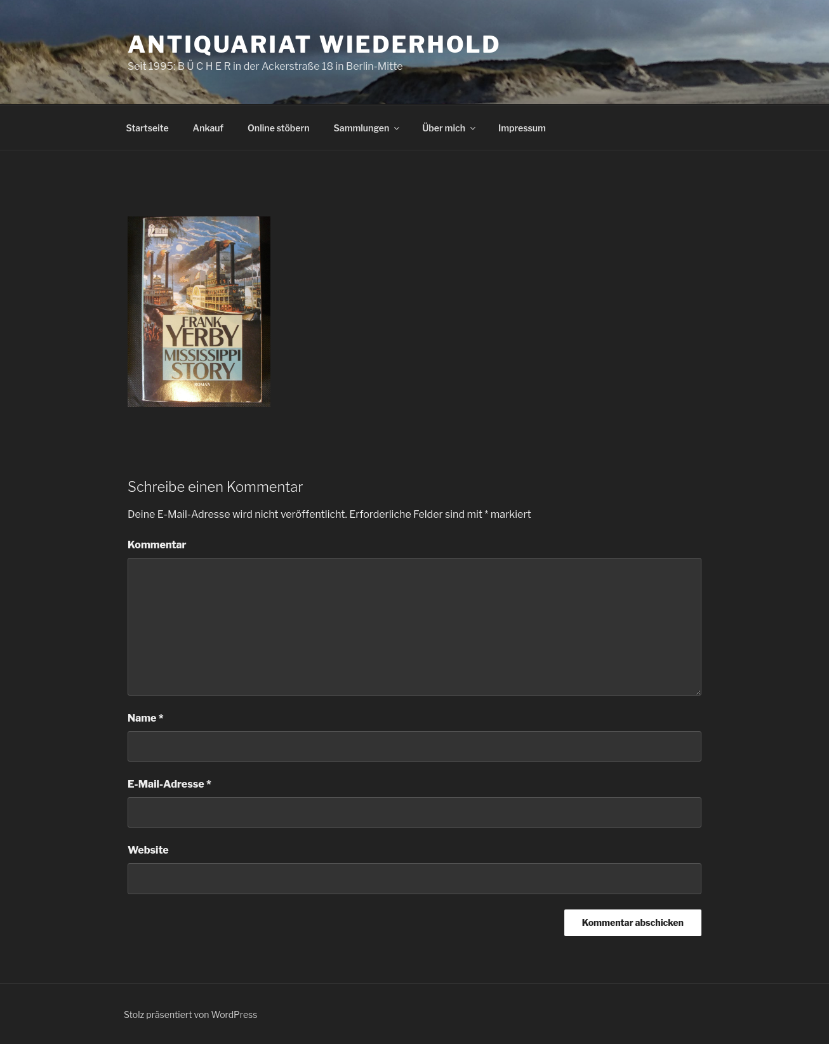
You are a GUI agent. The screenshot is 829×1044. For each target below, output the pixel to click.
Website (148, 850)
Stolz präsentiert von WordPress (190, 1014)
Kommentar (157, 545)
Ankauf (208, 127)
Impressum (522, 127)
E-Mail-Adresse (169, 784)
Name (146, 718)
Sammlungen (368, 127)
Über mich (449, 127)
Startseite (147, 127)
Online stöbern (278, 127)
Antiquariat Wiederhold (314, 44)
